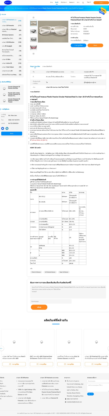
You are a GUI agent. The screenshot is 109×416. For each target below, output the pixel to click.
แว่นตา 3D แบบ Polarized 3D (50, 398)
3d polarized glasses (50, 272)
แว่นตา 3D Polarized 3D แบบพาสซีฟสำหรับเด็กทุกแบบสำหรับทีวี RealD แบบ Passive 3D (96, 358)
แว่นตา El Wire (11, 59)
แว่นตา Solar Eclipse (11, 67)
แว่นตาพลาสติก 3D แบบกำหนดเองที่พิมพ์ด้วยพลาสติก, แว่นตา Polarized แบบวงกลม (50, 383)
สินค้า (1, 383)
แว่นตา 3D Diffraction (11, 42)
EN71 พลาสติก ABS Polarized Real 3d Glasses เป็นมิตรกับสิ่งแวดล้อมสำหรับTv (41, 358)
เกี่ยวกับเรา (3, 386)
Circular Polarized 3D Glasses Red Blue (14, 87)
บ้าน (1, 381)
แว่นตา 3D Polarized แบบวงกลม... (11, 20)
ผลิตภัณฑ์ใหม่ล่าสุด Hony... (11, 75)
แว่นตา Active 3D (11, 63)
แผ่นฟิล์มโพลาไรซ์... (11, 38)
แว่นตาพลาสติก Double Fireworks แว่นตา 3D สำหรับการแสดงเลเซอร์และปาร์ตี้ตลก (27, 400)
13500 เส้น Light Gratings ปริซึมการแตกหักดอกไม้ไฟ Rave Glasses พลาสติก (27, 392)
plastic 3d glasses (36, 272)
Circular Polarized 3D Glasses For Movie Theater (14, 100)
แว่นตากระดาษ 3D (11, 71)
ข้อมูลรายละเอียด (35, 66)
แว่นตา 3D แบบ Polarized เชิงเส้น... (11, 30)
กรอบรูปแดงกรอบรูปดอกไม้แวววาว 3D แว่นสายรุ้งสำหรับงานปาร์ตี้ (26, 383)
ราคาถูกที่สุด (78, 45)
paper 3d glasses (64, 272)
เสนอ (39, 307)
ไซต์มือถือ (2, 393)
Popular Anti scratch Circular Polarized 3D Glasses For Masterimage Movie (14, 94)
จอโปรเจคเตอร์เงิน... (11, 56)
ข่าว (1, 388)
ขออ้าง (101, 2)
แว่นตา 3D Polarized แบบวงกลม (49, 377)
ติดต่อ (11, 133)
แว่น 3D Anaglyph (11, 46)
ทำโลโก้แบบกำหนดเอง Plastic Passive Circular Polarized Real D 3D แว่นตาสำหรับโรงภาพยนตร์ (51, 392)
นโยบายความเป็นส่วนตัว (6, 398)
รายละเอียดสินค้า (47, 66)
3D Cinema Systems (11, 35)
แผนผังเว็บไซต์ (4, 391)
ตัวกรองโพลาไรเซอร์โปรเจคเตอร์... (11, 51)
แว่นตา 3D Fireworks (11, 25)
